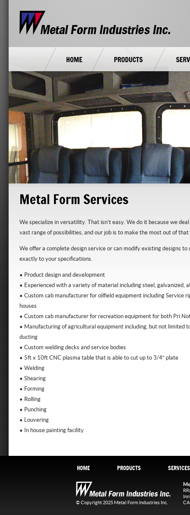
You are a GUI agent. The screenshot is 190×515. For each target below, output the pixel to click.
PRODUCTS (129, 468)
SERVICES (179, 468)
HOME (83, 468)
